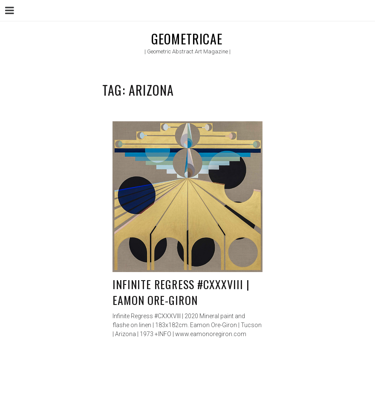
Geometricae (186, 38)
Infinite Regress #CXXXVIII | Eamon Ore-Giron (181, 292)
